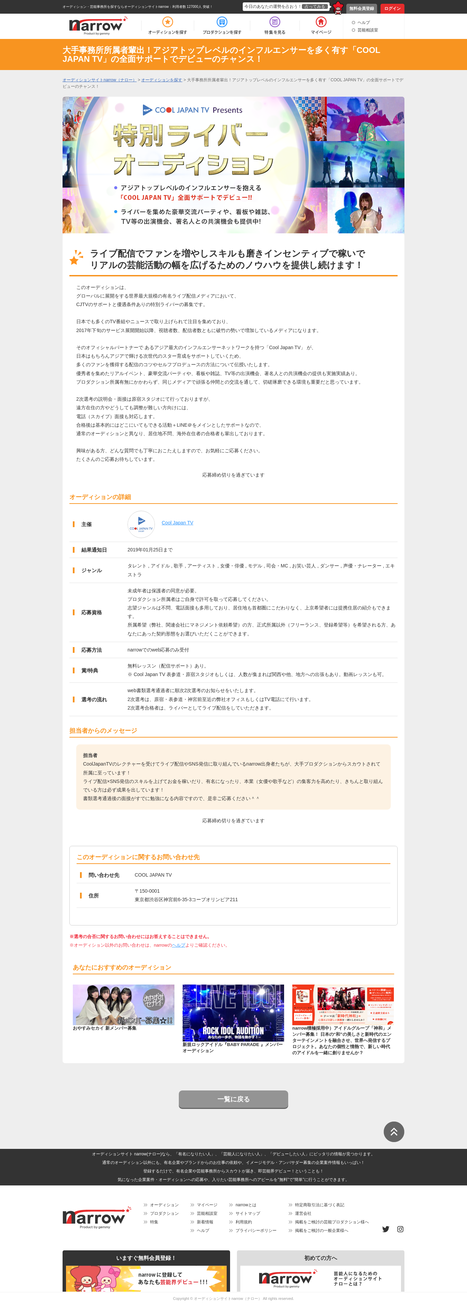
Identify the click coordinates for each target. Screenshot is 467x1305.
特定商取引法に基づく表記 (319, 1205)
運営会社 (303, 1213)
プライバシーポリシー (256, 1230)
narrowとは (246, 1205)
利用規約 (244, 1222)
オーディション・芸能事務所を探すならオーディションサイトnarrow (116, 7)
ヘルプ (364, 22)
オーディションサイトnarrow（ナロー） (228, 1298)
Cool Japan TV (177, 522)
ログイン (392, 8)
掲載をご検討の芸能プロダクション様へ (332, 1222)
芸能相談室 (368, 30)
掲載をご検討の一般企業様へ (321, 1230)
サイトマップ (248, 1213)
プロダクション (164, 1213)
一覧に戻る (233, 1099)
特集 (154, 1222)
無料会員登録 (361, 8)
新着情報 (205, 1222)
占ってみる (315, 6)
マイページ (207, 1205)
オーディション (164, 1205)
